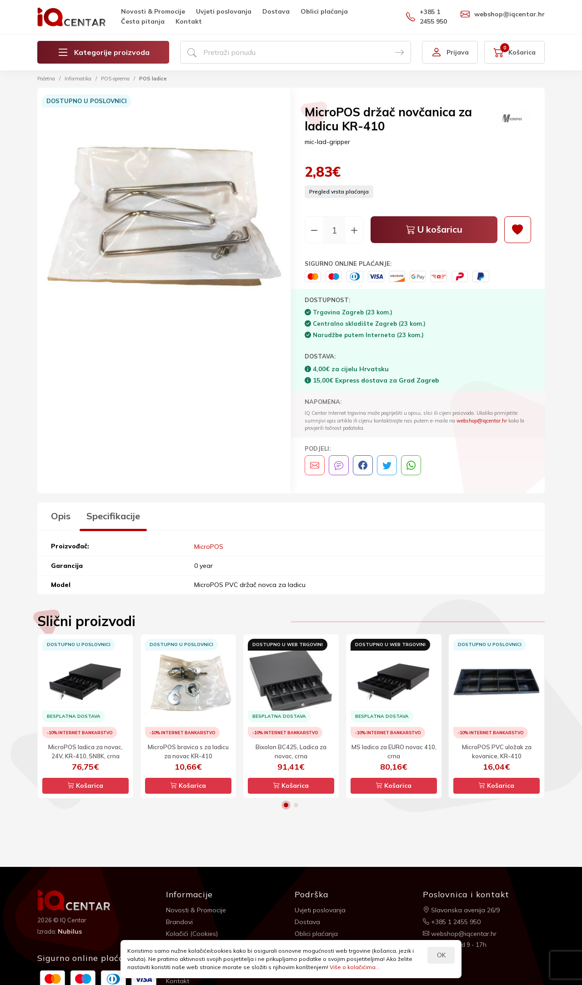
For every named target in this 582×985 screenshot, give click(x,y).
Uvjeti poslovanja (223, 11)
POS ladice (153, 78)
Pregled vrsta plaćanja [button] (339, 192)
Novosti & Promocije (153, 11)
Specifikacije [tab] (113, 516)
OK (441, 955)
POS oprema (115, 78)
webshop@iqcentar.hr (503, 14)
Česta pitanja (143, 21)
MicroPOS (208, 546)
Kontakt (189, 21)
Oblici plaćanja (324, 11)
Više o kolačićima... (355, 967)
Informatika (78, 78)
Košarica (85, 785)
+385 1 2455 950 (426, 16)
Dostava (276, 11)
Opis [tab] (60, 516)
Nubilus (70, 931)
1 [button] (286, 804)
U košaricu (434, 230)
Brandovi (179, 921)
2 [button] (296, 804)
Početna (46, 78)
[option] (164, 216)
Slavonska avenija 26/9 (461, 909)
